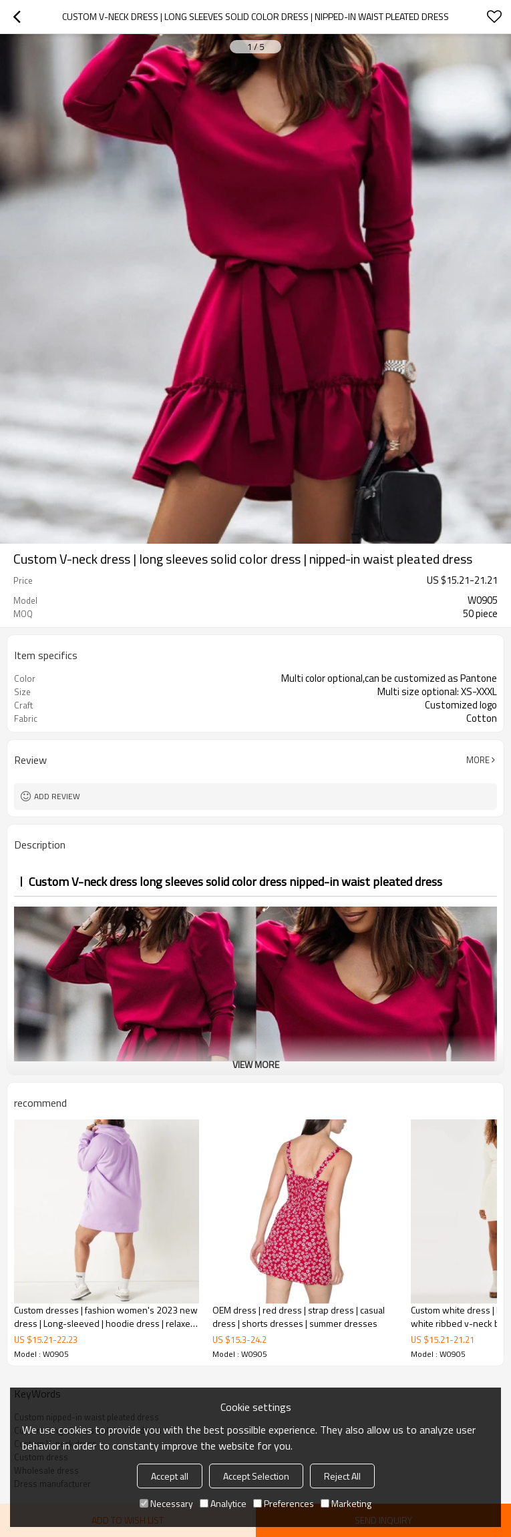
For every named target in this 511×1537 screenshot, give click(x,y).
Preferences (283, 1503)
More (478, 759)
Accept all (169, 1476)
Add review (57, 796)
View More (255, 1064)
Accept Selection (256, 1476)
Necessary (166, 1503)
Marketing (346, 1503)
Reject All (342, 1476)
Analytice (223, 1503)
